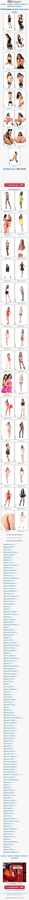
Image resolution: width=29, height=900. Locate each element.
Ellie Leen (9, 813)
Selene (8, 694)
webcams (24, 4)
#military (14, 537)
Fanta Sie (9, 593)
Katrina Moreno (11, 774)
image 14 (20, 146)
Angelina (8, 808)
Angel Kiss (22, 234)
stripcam (18, 6)
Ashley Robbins (11, 852)
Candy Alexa (8, 234)
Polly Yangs (9, 619)
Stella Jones (9, 668)
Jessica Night (10, 720)
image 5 (8, 69)
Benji (7, 847)
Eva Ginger (9, 777)
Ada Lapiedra (10, 723)
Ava (6, 707)
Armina (8, 834)
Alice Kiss (9, 562)
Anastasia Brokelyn (12, 717)
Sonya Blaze (8, 418)
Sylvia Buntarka (11, 645)
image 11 (8, 126)
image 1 (8, 30)
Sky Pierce (9, 790)
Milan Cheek (10, 699)
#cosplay (9, 537)
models (16, 4)
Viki (6, 684)
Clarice (8, 816)
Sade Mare (8, 281)
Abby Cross (9, 795)
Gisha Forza (10, 800)
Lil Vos (7, 549)
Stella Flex (9, 792)
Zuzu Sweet (9, 735)
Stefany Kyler (10, 650)
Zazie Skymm (10, 756)
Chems (22, 211)
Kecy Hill (8, 741)
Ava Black (9, 635)
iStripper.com (9, 168)
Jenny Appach (22, 281)
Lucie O (8, 463)
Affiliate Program (16, 894)
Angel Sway (9, 704)
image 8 (20, 88)
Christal (8, 702)
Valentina (9, 580)
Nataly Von (9, 836)
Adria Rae (9, 629)
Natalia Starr (10, 728)
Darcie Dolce (10, 803)
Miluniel (8, 567)
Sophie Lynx (22, 486)
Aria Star (8, 681)
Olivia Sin (8, 258)
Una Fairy (9, 725)
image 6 (20, 69)
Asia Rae (8, 844)
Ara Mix (8, 748)
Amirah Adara (22, 258)
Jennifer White (11, 671)
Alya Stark (9, 810)
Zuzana (8, 743)
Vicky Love (22, 463)
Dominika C (9, 573)
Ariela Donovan (11, 779)
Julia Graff (9, 547)
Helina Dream (10, 761)
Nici (6, 627)
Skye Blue (22, 326)
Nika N (8, 560)
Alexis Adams (8, 211)
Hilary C (8, 486)
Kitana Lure (9, 661)
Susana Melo (10, 676)
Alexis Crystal (10, 611)
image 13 (8, 146)
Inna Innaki (9, 730)
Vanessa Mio (10, 632)
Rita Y (7, 785)
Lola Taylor (9, 655)
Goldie (7, 798)
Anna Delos (9, 586)
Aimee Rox (9, 604)
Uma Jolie (22, 371)
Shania (8, 441)
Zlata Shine (22, 531)
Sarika (22, 394)
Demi (7, 609)
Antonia (8, 235)
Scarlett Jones (10, 673)
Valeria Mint (10, 769)
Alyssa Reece (10, 764)
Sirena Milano (10, 689)
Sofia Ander (8, 348)
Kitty (8, 303)
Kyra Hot (8, 508)
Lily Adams (9, 831)
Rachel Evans (8, 395)
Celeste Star (10, 715)
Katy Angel (9, 555)
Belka (8, 531)
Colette (8, 697)
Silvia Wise (9, 733)
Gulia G (8, 710)
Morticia (8, 823)
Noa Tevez (9, 805)
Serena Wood (10, 570)
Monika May (22, 303)
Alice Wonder (10, 829)
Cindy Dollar (10, 772)
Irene (7, 606)
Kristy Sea (9, 712)
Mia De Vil (22, 348)
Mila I (7, 653)
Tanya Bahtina (11, 841)
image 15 (14, 165)
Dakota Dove (10, 583)
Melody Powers (11, 624)
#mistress (19, 537)
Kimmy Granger (11, 658)
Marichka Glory (11, 666)
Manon (8, 826)
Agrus (7, 637)
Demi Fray (9, 849)
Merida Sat (9, 544)
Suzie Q (8, 746)
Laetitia (8, 394)
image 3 (8, 49)
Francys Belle (8, 326)
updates (10, 4)
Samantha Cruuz (11, 821)
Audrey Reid (10, 598)
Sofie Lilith (9, 759)
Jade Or (8, 663)
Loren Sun (9, 754)
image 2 (20, 30)
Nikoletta (9, 622)
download (10, 6)
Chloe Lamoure (11, 596)
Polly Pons (9, 601)
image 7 (8, 88)
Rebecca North (11, 565)
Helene (8, 617)
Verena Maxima (11, 578)
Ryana (22, 441)
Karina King (9, 648)
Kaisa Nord (9, 751)
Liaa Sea (8, 575)
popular (3, 4)
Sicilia (7, 787)
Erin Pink (8, 640)
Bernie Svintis (10, 642)
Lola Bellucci (22, 508)
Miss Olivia (8, 371)
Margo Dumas (11, 552)
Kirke (7, 839)
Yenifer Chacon (11, 614)
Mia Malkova (10, 591)
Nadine (8, 557)
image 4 (20, 49)
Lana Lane (9, 588)
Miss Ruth (19, 9)
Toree (7, 692)
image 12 (20, 126)
